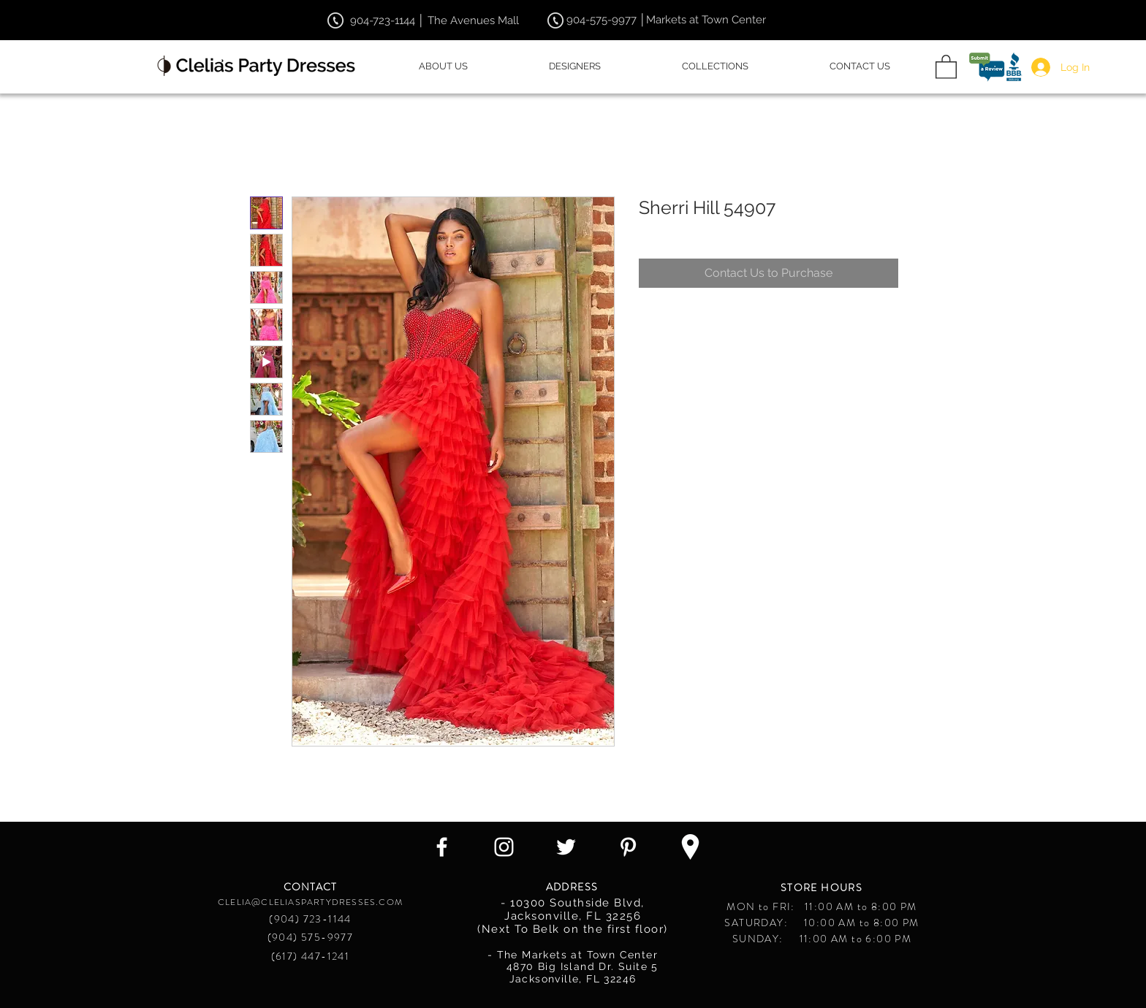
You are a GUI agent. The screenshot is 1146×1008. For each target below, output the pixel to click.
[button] (946, 66)
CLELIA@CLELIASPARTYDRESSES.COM (310, 902)
